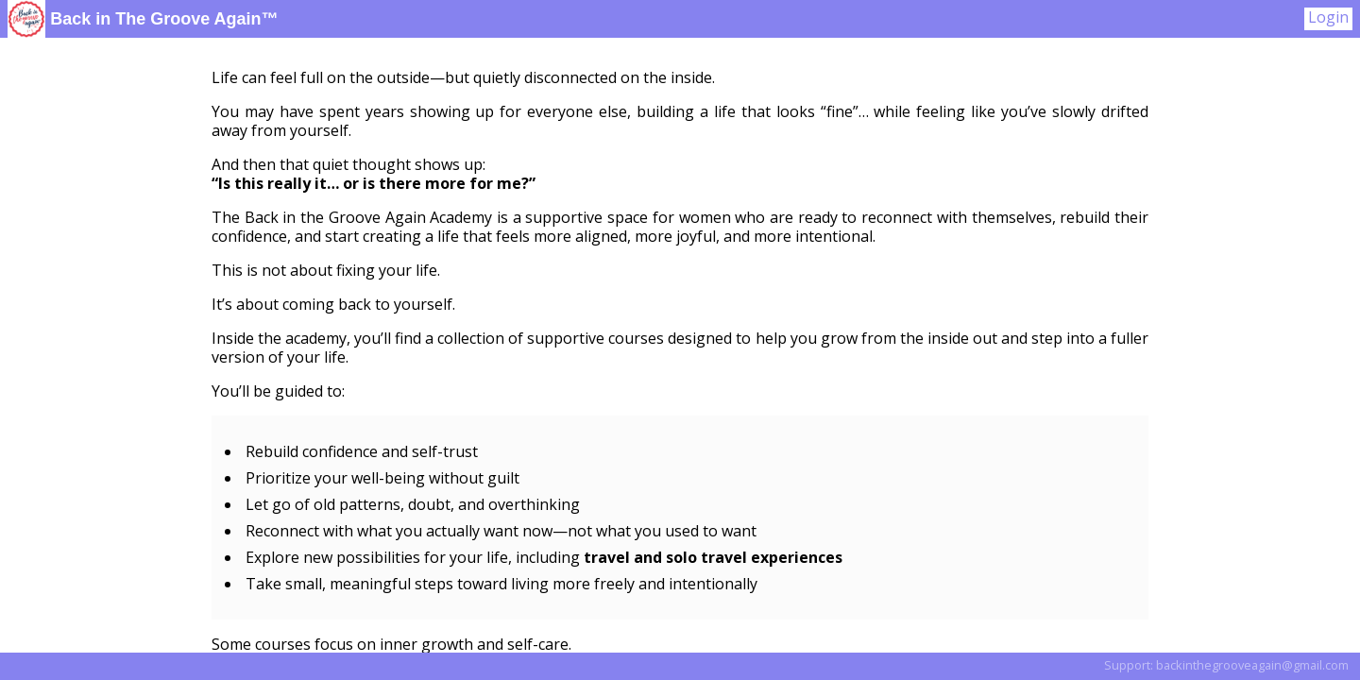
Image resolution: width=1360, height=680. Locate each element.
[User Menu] (1328, 19)
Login (1328, 17)
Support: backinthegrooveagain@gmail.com (1226, 664)
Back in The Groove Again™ (143, 19)
